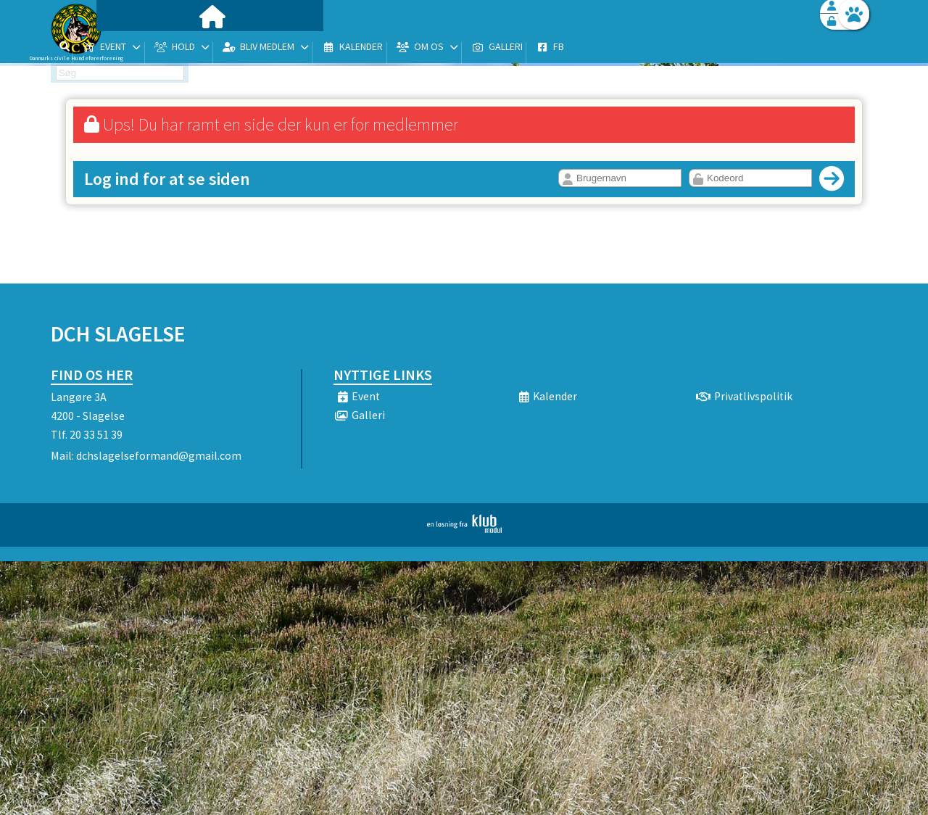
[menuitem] (141, 49)
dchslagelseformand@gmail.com (158, 455)
